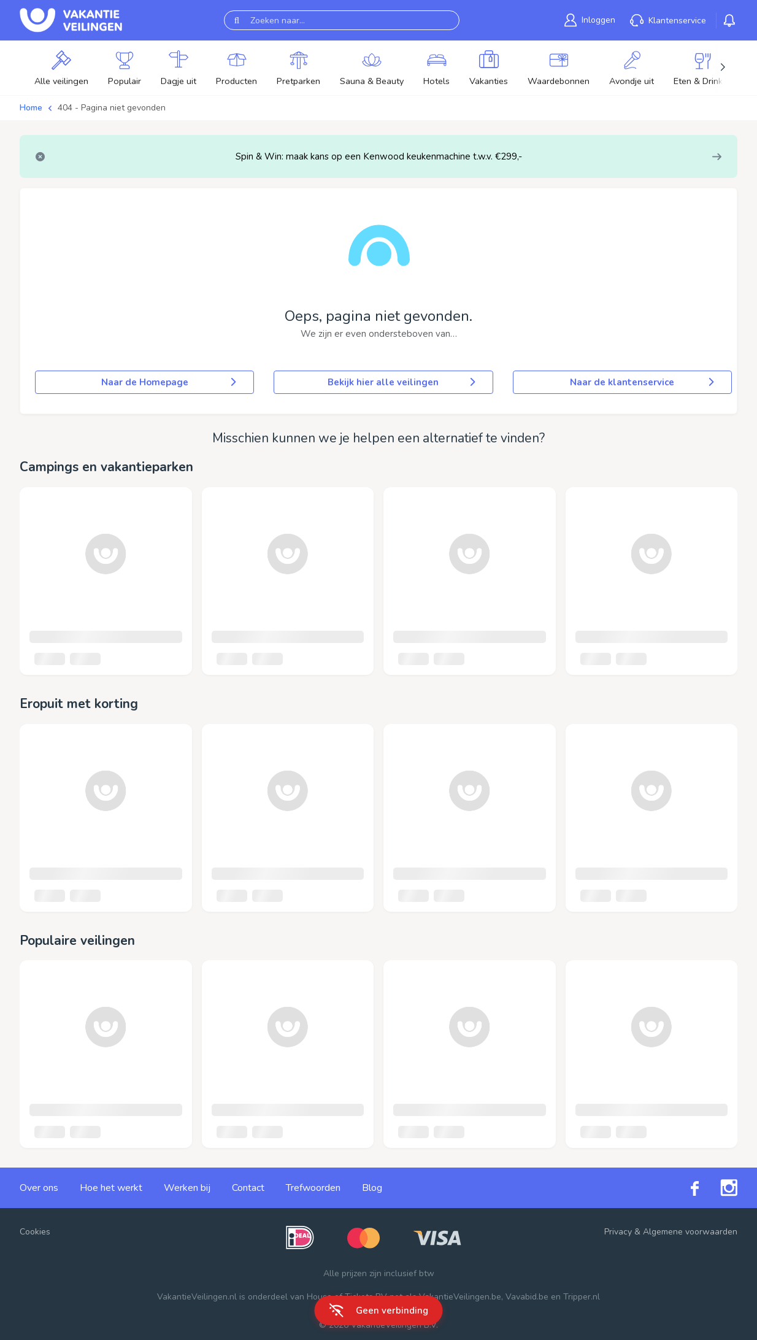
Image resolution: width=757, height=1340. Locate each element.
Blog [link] (372, 1188)
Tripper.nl (581, 1297)
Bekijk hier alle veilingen (402, 382)
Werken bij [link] (187, 1188)
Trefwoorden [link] (313, 1188)
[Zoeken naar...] (341, 20)
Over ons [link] (39, 1188)
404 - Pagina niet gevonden (112, 108)
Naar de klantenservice (643, 382)
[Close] (40, 157)
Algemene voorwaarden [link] (690, 1232)
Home (31, 108)
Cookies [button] (35, 1232)
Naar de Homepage (170, 382)
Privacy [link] (618, 1232)
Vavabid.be (526, 1297)
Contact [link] (248, 1188)
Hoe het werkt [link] (111, 1188)
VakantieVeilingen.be (460, 1297)
